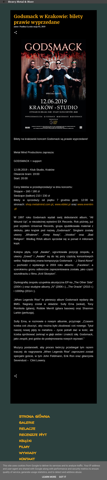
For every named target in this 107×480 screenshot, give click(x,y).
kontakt (27, 459)
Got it (62, 477)
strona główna (34, 416)
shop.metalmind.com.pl (39, 204)
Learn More (49, 477)
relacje (27, 428)
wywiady (27, 452)
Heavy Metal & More (21, 1)
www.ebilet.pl (63, 204)
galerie (26, 422)
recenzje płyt (33, 434)
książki (25, 440)
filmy (24, 446)
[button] (15, 33)
